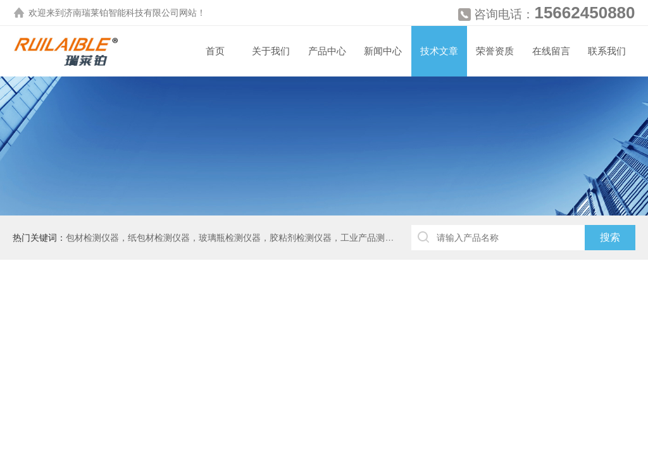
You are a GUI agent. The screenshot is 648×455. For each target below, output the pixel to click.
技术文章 (439, 51)
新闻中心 (383, 51)
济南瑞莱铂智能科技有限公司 (121, 13)
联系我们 (607, 51)
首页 (215, 51)
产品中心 (327, 51)
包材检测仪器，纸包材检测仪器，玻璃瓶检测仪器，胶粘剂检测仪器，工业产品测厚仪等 (238, 238)
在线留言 (551, 51)
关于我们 (271, 51)
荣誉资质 (495, 51)
